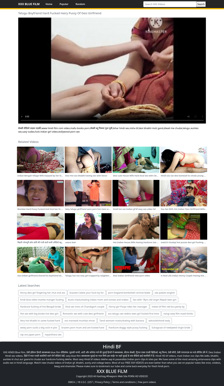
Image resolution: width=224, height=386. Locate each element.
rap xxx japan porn (30, 334)
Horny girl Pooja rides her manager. (128, 306)
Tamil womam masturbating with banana (121, 320)
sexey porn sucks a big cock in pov (38, 327)
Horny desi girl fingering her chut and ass (42, 292)
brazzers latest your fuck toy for (87, 292)
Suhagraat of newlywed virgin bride (171, 327)
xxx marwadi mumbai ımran (79, 320)
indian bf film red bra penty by (168, 306)
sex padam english (165, 292)
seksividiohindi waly (159, 320)
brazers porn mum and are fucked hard (82, 327)
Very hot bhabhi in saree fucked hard (40, 320)
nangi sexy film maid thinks (178, 313)
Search (201, 4)
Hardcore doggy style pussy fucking (128, 327)
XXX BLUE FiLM (29, 4)
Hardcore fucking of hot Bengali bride (40, 306)
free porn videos (147, 382)
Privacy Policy (102, 382)
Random (80, 4)
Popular (64, 4)
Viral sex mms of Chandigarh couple (84, 306)
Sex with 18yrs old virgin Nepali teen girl (154, 299)
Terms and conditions (124, 382)
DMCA (71, 382)
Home (49, 4)
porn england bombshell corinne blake (129, 292)
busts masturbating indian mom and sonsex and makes (98, 299)
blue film (55, 352)
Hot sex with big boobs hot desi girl (39, 313)
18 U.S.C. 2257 (85, 382)
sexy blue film (73, 355)
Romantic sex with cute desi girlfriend (83, 313)
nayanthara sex (53, 334)
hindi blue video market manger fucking (42, 299)
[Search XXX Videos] (169, 4)
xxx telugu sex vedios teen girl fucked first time (133, 313)
